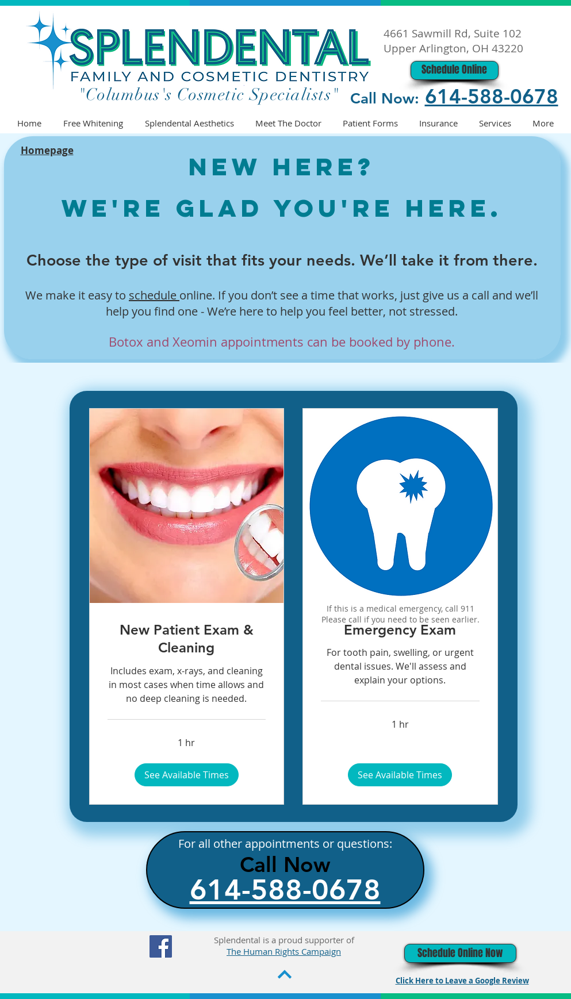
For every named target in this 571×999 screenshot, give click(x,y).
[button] (187, 774)
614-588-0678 (491, 96)
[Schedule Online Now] (460, 953)
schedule (154, 295)
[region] (396, 522)
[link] (187, 639)
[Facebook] (161, 946)
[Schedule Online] (455, 70)
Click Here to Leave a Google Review (462, 980)
